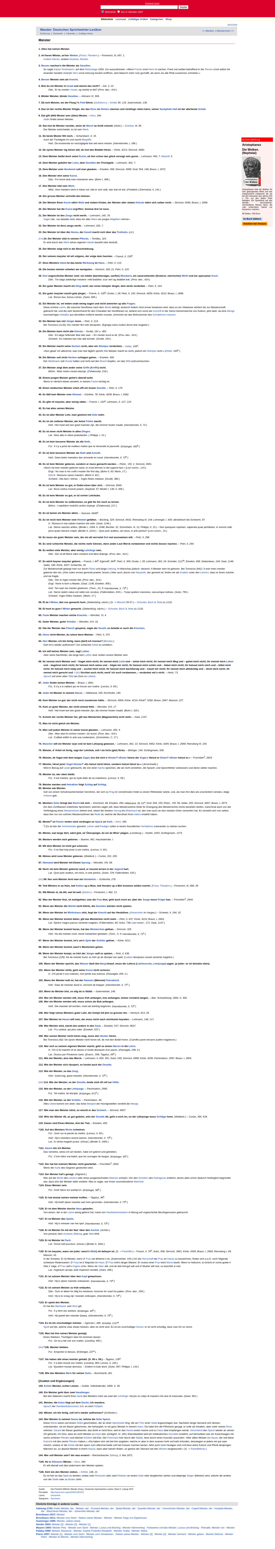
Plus (56, 1029)
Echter (48, 1385)
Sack (98, 1025)
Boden (71, 1479)
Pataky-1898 (43, 1530)
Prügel (161, 899)
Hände (90, 242)
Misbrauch (131, 810)
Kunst (82, 156)
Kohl (109, 821)
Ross (93, 109)
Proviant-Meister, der (102, 1508)
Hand (63, 262)
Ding (78, 286)
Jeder (46, 119)
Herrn (152, 69)
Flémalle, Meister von (213, 1527)
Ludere (129, 957)
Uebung (111, 568)
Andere (47, 59)
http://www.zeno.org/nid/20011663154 (67, 1492)
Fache (94, 381)
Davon (49, 1148)
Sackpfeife (165, 109)
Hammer (89, 980)
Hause (78, 693)
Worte (108, 307)
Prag (111, 792)
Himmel (76, 394)
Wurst (89, 125)
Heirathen (72, 784)
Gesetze (74, 59)
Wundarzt (125, 275)
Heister (112, 757)
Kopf (84, 1276)
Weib (81, 202)
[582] (41, 879)
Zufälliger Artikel (138, 19)
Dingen (86, 431)
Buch (150, 602)
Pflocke (84, 238)
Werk (85, 129)
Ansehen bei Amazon (254, 224)
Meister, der (82, 1508)
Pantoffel (127, 1251)
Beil (106, 537)
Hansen (171, 314)
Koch (215, 275)
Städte (139, 1437)
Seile (141, 1475)
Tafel (70, 676)
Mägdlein (115, 219)
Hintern (105, 109)
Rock (229, 1426)
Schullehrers (159, 314)
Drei (45, 275)
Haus (101, 262)
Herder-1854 (43, 1524)
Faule (46, 615)
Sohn (56, 803)
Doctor (139, 1326)
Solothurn (100, 102)
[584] (41, 1347)
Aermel (94, 1230)
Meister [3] (57, 1524)
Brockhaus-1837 (45, 1514)
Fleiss (92, 568)
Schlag (89, 784)
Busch (103, 361)
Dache (85, 1402)
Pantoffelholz (198, 1448)
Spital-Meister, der (126, 1508)
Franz (83, 55)
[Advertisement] (258, 8)
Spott (46, 1326)
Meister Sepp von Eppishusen (130, 1517)
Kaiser (57, 69)
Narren (117, 1046)
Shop (168, 19)
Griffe (86, 367)
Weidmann (54, 361)
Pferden (65, 1437)
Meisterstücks (71, 810)
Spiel (88, 940)
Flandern (93, 55)
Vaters (137, 814)
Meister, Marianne (62, 1530)
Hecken (72, 357)
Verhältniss (147, 826)
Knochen (139, 628)
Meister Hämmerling (134, 1527)
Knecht (73, 79)
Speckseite (118, 1423)
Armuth (95, 453)
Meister (61, 1514)
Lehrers (73, 1178)
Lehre (62, 307)
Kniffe (94, 367)
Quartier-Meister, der (149, 1508)
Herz (75, 73)
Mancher (48, 743)
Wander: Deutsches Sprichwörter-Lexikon (70, 29)
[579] (41, 239)
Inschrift (157, 311)
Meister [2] (71, 1524)
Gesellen (85, 65)
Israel (70, 86)
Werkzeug (88, 262)
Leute (67, 767)
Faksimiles (70, 33)
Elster (123, 757)
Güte (94, 414)
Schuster (141, 602)
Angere (76, 1266)
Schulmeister (69, 826)
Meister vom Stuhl (66, 1517)
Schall (201, 109)
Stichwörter (58, 33)
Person (209, 69)
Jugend (118, 869)
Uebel (53, 1103)
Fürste (138, 69)
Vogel (143, 757)
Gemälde (173, 1434)
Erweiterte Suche (152, 3)
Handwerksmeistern (117, 1212)
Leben (229, 661)
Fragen (131, 303)
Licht (122, 661)
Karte (57, 1167)
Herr (45, 641)
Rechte (84, 59)
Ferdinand (67, 69)
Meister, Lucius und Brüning (105, 1527)
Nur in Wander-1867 (130, 12)
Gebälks (64, 314)
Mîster (54, 602)
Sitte (91, 1233)
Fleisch (70, 628)
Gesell (88, 232)
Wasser (84, 963)
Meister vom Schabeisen (99, 1534)
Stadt (154, 1423)
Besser (45, 65)
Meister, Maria (139, 1530)
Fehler (89, 421)
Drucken (232, 25)
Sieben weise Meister (90, 1517)
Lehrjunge (159, 963)
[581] (78, 673)
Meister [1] (84, 1524)
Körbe (71, 1445)
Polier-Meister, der (64, 1508)
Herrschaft (147, 1258)
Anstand (67, 1233)
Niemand (48, 862)
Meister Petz (59, 1527)
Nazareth (141, 572)
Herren (56, 59)
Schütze (129, 125)
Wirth (185, 275)
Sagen (47, 219)
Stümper (103, 346)
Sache (101, 767)
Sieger (190, 1475)
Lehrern (204, 572)
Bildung (78, 1233)
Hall (175, 109)
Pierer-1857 (42, 1534)
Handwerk (70, 169)
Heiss (46, 634)
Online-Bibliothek (17, 8)
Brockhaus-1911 (45, 1517)
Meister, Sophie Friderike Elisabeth (93, 1530)
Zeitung (114, 1455)
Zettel (80, 1423)
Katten (80, 885)
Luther (85, 651)
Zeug (75, 1071)
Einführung (45, 33)
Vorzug (117, 810)
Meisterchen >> (225, 30)
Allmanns (57, 1461)
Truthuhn (122, 232)
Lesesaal (121, 19)
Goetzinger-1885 (45, 1521)
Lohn (76, 162)
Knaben (184, 572)
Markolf (165, 156)
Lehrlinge (89, 550)
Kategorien (156, 19)
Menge (231, 311)
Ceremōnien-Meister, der (176, 1508)
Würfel (72, 906)
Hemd (129, 1430)
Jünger (70, 321)
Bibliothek (108, 12)
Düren (86, 892)
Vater (101, 1266)
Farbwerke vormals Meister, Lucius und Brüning (173, 1527)
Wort (75, 1306)
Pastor (60, 821)
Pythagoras (160, 1178)
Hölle (116, 1082)
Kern (92, 115)
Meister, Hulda (122, 1530)
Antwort (47, 795)
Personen (100, 1475)
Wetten (74, 55)
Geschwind (196, 1430)
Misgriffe (86, 139)
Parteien (122, 1475)
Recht (76, 803)
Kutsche (47, 1441)
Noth (87, 441)
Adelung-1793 (44, 1508)
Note (159, 602)
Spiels (69, 1218)
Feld (82, 102)
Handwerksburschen (67, 1406)
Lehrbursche (144, 963)
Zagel (86, 757)
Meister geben (196, 1534)
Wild (128, 361)
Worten (163, 1448)
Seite (99, 1419)
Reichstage (91, 69)
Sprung (85, 862)
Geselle (101, 388)
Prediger (104, 826)
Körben (88, 1437)
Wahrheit (139, 1181)
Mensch (121, 602)
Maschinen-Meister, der (59, 1511)
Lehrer (90, 826)
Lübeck (91, 676)
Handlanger (82, 1392)
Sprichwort (55, 1498)
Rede (97, 814)
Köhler (84, 1472)
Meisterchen (97, 929)
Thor (141, 1423)
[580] (50, 475)
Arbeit (95, 644)
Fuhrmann (113, 1437)
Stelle (55, 1479)
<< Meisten (208, 30)
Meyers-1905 (43, 1527)
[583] (41, 1082)
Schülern (143, 1178)
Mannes (113, 1178)
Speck (98, 821)
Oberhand (60, 1306)
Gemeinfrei (55, 1495)
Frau (99, 899)
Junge (146, 899)
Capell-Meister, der (202, 1508)
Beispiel (91, 1103)
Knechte (82, 615)
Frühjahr (98, 1406)
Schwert (101, 1110)
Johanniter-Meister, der (87, 1511)
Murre (170, 1262)
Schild (113, 102)
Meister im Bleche (59, 1536)
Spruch (47, 676)
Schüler (71, 621)
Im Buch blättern (252, 219)
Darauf (57, 1430)
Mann (94, 219)
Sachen (75, 346)
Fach (67, 1240)
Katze (61, 1402)
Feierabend (112, 980)
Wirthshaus (74, 912)
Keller (128, 346)
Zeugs (69, 215)
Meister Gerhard (177, 1534)
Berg (103, 963)
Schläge (161, 1116)
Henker (104, 1036)
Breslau (108, 641)
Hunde (68, 361)
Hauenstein (137, 912)
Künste (140, 202)
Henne (74, 232)
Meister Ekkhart (214, 1534)
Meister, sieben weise (68, 1521)
